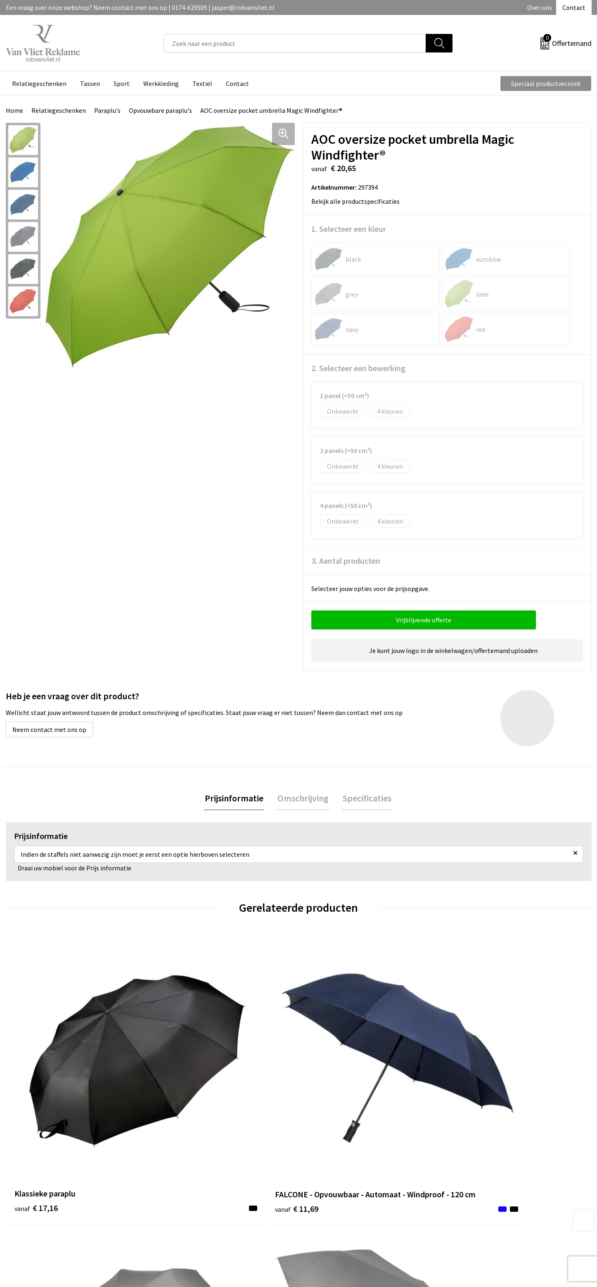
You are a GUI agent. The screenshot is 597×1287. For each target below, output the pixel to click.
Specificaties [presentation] (365, 763)
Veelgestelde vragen (192, 1160)
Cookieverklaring (478, 1160)
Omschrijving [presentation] (303, 763)
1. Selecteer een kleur (348, 229)
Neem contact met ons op (49, 694)
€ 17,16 (36, 1059)
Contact (573, 7)
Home (14, 110)
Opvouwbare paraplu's (160, 110)
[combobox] (294, 43)
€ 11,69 (182, 1071)
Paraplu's (107, 110)
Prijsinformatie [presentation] (235, 763)
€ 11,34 (329, 1059)
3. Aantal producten (345, 525)
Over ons (539, 7)
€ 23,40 (475, 1059)
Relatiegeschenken (58, 110)
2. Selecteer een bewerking (358, 333)
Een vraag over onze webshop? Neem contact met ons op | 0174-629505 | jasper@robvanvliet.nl (140, 7)
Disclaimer (469, 1186)
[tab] (235, 763)
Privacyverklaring (478, 1173)
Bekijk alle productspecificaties (358, 201)
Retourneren (327, 1160)
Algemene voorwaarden (487, 1148)
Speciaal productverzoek (545, 83)
